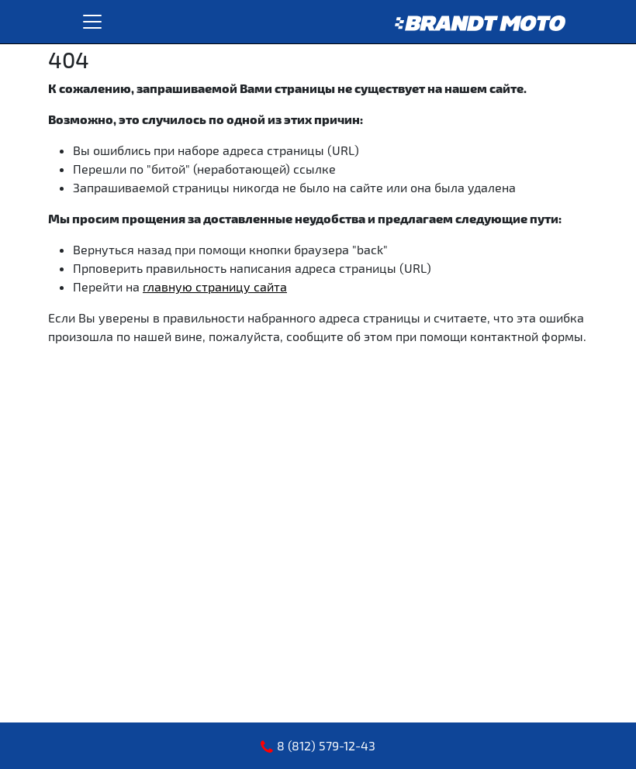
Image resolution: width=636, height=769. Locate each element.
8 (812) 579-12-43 (326, 745)
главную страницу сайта (215, 286)
